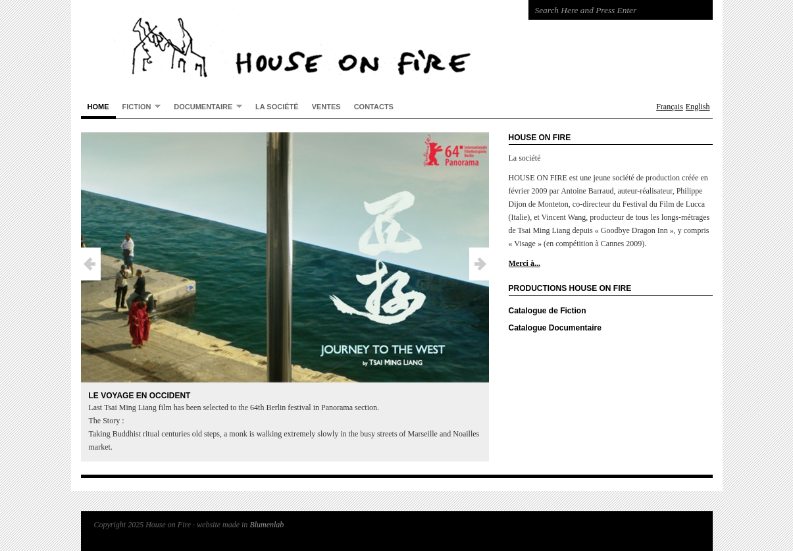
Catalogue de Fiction (547, 310)
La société (277, 107)
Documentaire (204, 106)
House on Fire (324, 46)
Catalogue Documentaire (555, 327)
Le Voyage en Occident (140, 395)
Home (98, 107)
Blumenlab (266, 524)
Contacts (374, 107)
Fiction (138, 106)
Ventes (326, 107)
